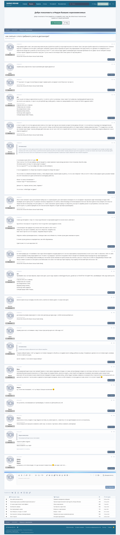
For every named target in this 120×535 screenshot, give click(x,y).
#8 (114, 217)
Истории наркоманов (59, 516)
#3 (114, 79)
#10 (114, 271)
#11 (114, 297)
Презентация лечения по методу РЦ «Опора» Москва (67, 501)
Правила (38, 4)
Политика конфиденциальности (93, 527)
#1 (114, 44)
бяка (10, 352)
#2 (114, 64)
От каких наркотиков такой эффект (19, 504)
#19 (114, 431)
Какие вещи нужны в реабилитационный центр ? (22, 501)
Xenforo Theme (12, 532)
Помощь (104, 527)
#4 (114, 94)
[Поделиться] (112, 44)
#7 (114, 197)
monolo (10, 103)
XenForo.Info (15, 531)
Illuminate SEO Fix (10, 527)
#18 (114, 415)
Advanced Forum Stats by (19, 530)
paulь (10, 73)
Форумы (31, 4)
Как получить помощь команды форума (20, 514)
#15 (114, 366)
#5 (114, 122)
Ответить (112, 59)
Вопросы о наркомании (60, 509)
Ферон (10, 375)
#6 (114, 142)
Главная (25, 4)
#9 (114, 251)
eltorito (10, 152)
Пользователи (62, 4)
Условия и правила (79, 527)
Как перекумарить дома (16, 509)
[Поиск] (80, 4)
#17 (114, 400)
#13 (114, 328)
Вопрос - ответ (57, 511)
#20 (114, 456)
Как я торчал (13, 516)
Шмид (10, 440)
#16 (114, 385)
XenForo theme (24, 532)
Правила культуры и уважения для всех (64, 514)
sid (7, 38)
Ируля (10, 424)
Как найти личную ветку (16, 499)
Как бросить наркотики (60, 506)
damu (10, 336)
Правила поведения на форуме (62, 499)
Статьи (45, 4)
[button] (34, 4)
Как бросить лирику (15, 506)
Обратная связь (70, 527)
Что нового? (53, 4)
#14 (114, 343)
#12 (114, 312)
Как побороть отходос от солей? (18, 511)
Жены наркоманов (58, 504)
